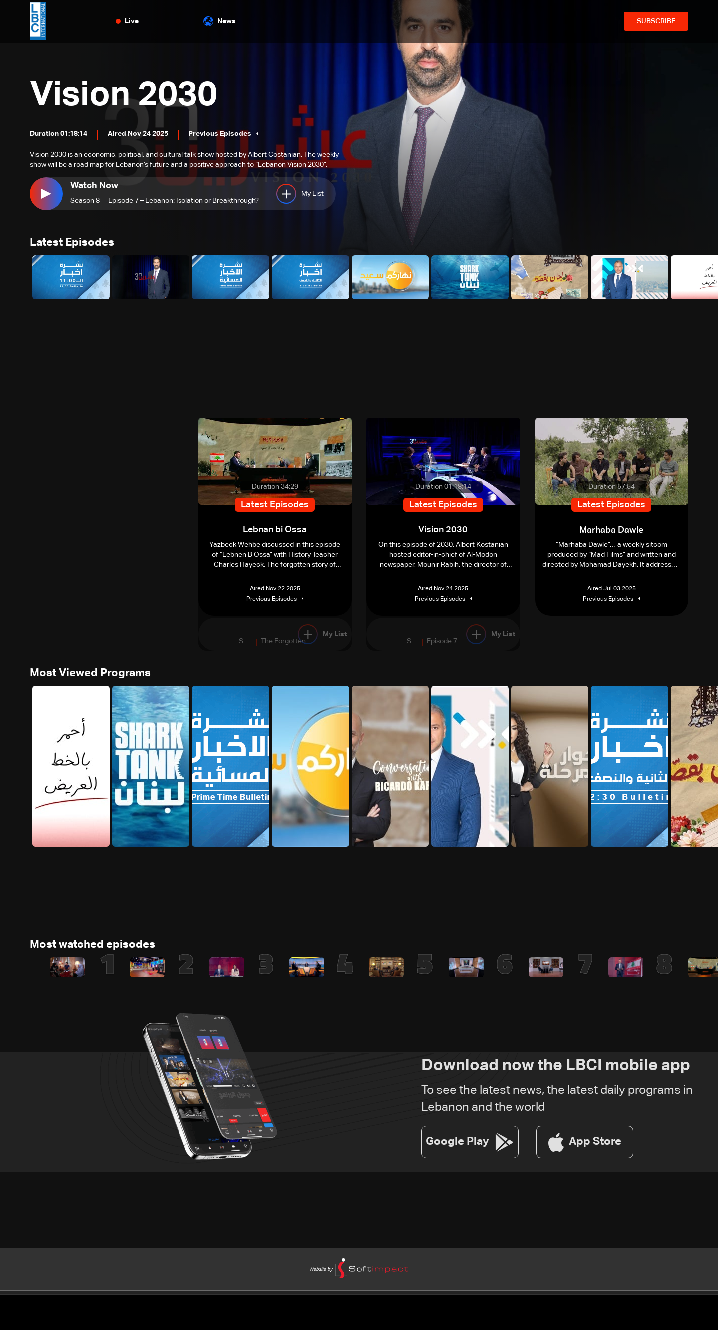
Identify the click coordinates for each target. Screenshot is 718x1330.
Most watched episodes (92, 945)
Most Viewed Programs (90, 673)
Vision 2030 (126, 95)
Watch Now (94, 185)
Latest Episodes (72, 243)
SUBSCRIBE (656, 21)
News (219, 21)
